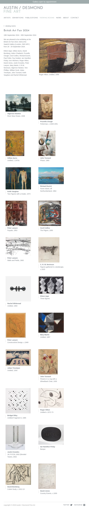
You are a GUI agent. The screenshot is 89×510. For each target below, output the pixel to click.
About (66, 18)
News (58, 18)
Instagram (79, 505)
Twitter (67, 505)
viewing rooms (10, 26)
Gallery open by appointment (44, 2)
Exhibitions (17, 18)
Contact (75, 18)
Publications (31, 18)
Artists (7, 18)
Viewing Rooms (47, 18)
